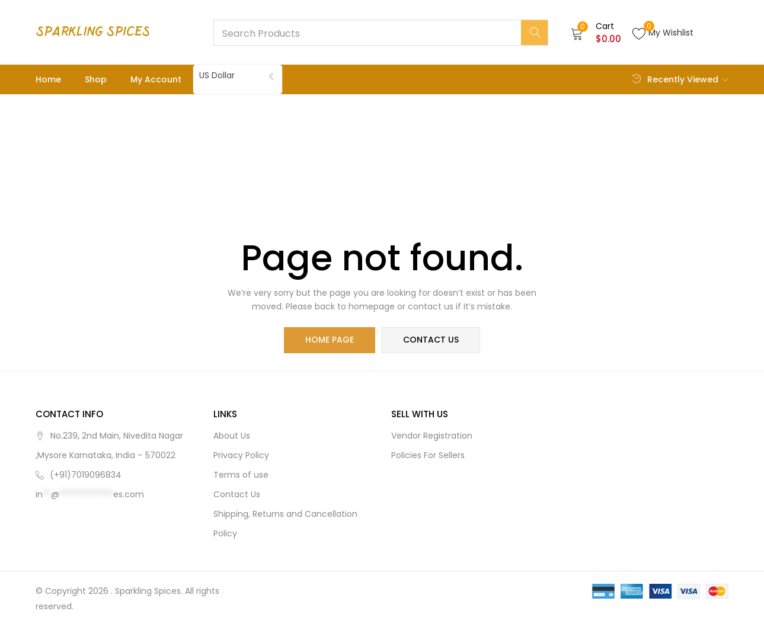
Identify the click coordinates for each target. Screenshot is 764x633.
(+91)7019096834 (86, 475)
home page (330, 340)
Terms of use (240, 475)
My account (155, 79)
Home (48, 79)
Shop (96, 79)
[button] (596, 33)
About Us (231, 436)
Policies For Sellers (428, 455)
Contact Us (236, 494)
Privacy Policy (241, 455)
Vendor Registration (431, 436)
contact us (431, 340)
